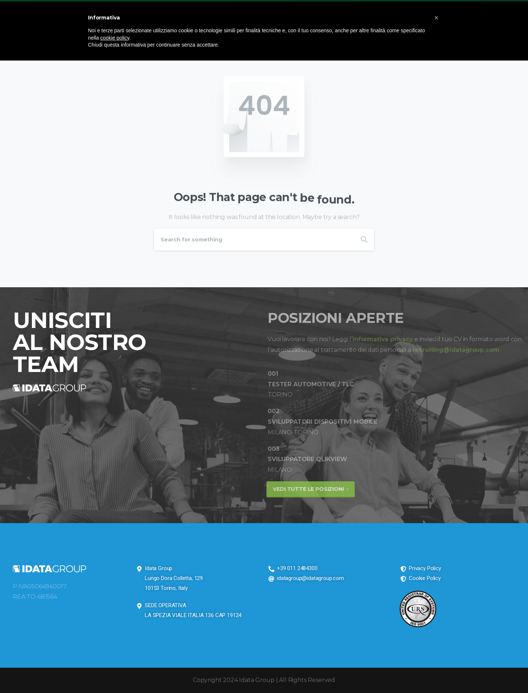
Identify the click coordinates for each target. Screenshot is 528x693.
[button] (436, 17)
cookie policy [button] (114, 38)
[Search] (254, 240)
